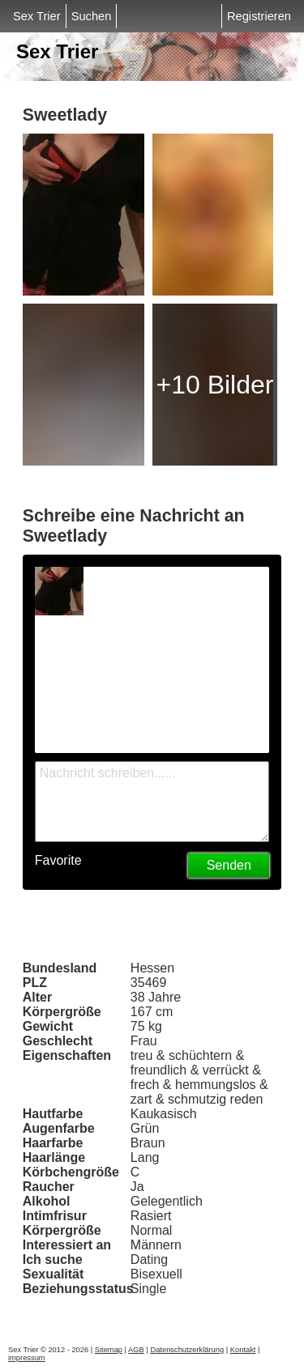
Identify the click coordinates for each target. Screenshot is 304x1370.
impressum (26, 1358)
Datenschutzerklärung (187, 1350)
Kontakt (243, 1350)
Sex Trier (37, 16)
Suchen (91, 16)
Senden (229, 865)
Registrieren (259, 16)
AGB (136, 1350)
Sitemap (108, 1350)
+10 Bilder (214, 384)
